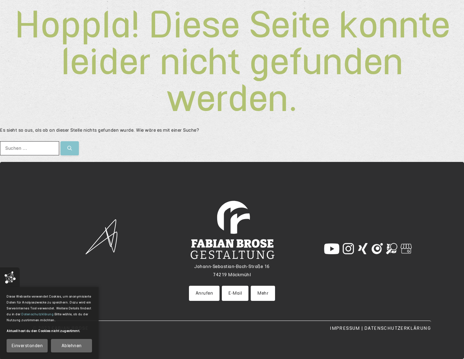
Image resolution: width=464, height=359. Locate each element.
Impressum (345, 328)
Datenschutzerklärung (397, 328)
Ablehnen (71, 345)
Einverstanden (27, 345)
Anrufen (204, 293)
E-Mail (235, 293)
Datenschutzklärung (37, 314)
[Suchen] (69, 148)
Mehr (262, 293)
